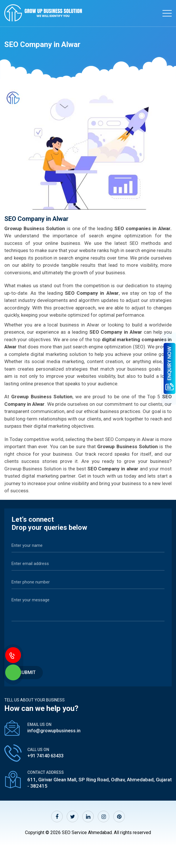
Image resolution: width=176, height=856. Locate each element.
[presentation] (55, 640)
